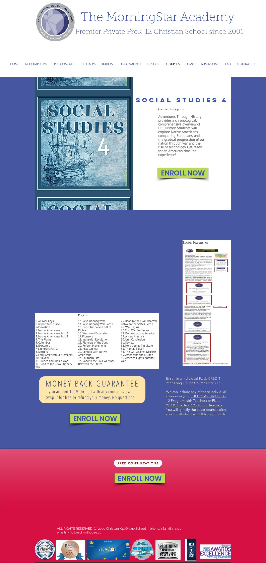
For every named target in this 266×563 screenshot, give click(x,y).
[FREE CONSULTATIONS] (138, 463)
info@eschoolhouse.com (86, 532)
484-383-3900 (171, 528)
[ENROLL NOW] (183, 173)
